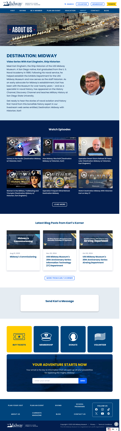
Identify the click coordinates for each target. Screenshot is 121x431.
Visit (12, 10)
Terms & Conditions (105, 424)
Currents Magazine (37, 414)
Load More (59, 204)
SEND (82, 380)
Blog (106, 10)
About (83, 10)
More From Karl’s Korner (60, 278)
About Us (15, 414)
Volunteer (82, 4)
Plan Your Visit (15, 405)
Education (70, 10)
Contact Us (80, 414)
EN (111, 429)
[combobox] (112, 429)
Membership (97, 4)
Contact (95, 10)
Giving (22, 10)
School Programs (80, 405)
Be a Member (36, 10)
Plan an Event (53, 10)
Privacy (92, 424)
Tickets (111, 4)
